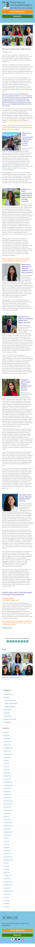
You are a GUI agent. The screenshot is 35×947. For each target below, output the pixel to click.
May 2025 (6, 766)
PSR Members (7, 716)
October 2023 (7, 807)
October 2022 (7, 829)
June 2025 (6, 763)
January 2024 (7, 797)
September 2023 (8, 810)
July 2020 (6, 897)
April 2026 (7, 735)
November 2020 (8, 885)
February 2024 (7, 794)
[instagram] (22, 939)
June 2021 (6, 866)
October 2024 (7, 788)
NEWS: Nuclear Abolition (11, 703)
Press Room (7, 713)
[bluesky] (19, 939)
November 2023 (8, 804)
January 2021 (7, 878)
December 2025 (8, 748)
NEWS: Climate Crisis (10, 700)
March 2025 (7, 773)
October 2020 (7, 888)
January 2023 (7, 819)
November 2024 (8, 785)
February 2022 (8, 853)
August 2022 (7, 835)
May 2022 (6, 844)
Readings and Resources (10, 719)
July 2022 (6, 838)
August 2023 (7, 813)
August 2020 (7, 894)
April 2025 (6, 769)
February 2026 (8, 741)
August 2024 (7, 791)
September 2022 (8, 832)
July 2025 (6, 760)
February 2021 (7, 875)
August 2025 (7, 757)
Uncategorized (7, 722)
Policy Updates (8, 709)
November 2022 (8, 825)
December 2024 (8, 782)
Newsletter (6, 697)
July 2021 (6, 863)
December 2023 (8, 801)
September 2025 (8, 754)
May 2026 (6, 732)
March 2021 (7, 872)
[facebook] (12, 939)
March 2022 (7, 850)
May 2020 (6, 903)
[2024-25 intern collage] (17, 35)
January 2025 (7, 779)
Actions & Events (8, 694)
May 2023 (6, 816)
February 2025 (7, 776)
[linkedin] (16, 939)
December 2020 (8, 881)
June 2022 (6, 841)
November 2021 (8, 857)
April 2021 (6, 869)
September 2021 (8, 860)
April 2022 (7, 847)
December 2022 (8, 822)
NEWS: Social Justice (10, 706)
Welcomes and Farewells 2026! (11, 677)
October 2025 (7, 751)
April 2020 (7, 906)
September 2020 (8, 891)
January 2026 (7, 744)
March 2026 (7, 738)
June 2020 (6, 900)
